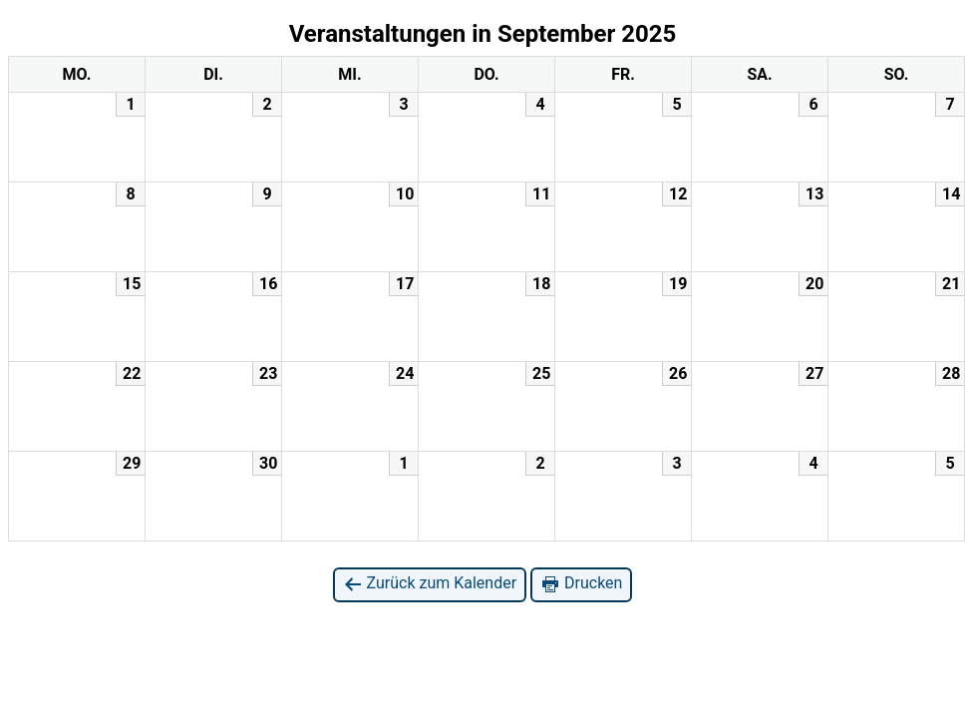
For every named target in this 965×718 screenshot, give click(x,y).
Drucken (581, 583)
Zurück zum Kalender (430, 583)
